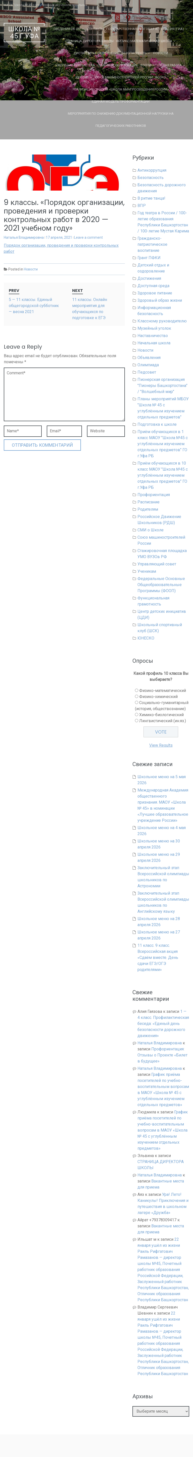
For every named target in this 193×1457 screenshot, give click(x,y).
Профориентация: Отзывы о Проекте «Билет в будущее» (162, 1055)
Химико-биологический (161, 714)
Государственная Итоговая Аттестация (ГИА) (145, 29)
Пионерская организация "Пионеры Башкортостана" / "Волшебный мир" (162, 385)
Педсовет (146, 372)
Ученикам (146, 571)
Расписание (148, 502)
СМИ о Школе (150, 530)
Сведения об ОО (67, 29)
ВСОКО (160, 77)
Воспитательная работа (161, 65)
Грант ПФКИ (149, 257)
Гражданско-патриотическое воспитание (152, 244)
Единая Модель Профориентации (121, 101)
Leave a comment (88, 237)
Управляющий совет (156, 564)
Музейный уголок (154, 328)
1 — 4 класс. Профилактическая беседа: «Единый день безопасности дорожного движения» (163, 1023)
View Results (161, 745)
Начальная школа (153, 343)
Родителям (147, 509)
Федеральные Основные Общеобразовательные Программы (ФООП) (161, 584)
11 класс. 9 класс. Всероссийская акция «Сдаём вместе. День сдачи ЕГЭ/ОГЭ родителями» (157, 957)
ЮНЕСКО (82, 77)
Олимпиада (148, 364)
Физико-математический (162, 690)
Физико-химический (158, 696)
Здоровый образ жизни (159, 300)
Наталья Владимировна (24, 237)
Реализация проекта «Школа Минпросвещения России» (121, 89)
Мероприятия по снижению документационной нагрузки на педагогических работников (121, 120)
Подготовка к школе (157, 424)
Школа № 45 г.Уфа (24, 33)
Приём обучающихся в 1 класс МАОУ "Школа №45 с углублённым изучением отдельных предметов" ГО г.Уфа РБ (162, 443)
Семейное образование (118, 65)
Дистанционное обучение (96, 53)
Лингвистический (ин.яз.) (162, 720)
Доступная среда (153, 285)
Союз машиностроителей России (124, 77)
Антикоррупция (151, 170)
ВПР (141, 205)
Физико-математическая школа (144, 41)
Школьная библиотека (75, 65)
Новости (160, 53)
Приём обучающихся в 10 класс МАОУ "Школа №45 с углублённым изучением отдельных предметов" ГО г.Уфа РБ (162, 475)
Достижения (149, 278)
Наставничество (152, 335)
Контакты (95, 29)
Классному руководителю (162, 321)
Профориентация (153, 494)
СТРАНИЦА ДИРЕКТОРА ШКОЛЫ (89, 41)
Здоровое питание (154, 293)
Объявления (149, 357)
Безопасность (134, 53)
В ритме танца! (151, 198)
